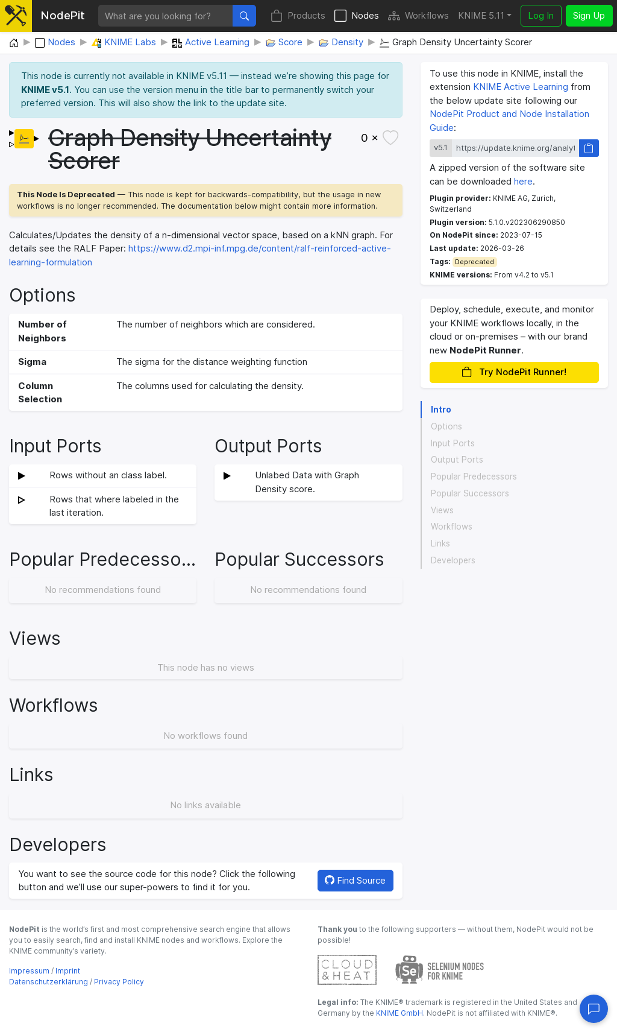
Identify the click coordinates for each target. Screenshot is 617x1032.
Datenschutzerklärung (48, 981)
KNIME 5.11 (481, 15)
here (523, 181)
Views (442, 510)
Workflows (418, 16)
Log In (541, 15)
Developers (453, 560)
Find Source (355, 880)
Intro (441, 409)
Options (446, 426)
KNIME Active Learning (520, 86)
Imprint (67, 970)
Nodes (356, 16)
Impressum (29, 970)
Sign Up (589, 15)
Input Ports (453, 443)
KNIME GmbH (398, 1013)
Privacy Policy (119, 981)
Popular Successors (470, 493)
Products (298, 16)
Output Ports (457, 459)
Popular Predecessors (474, 476)
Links (440, 543)
